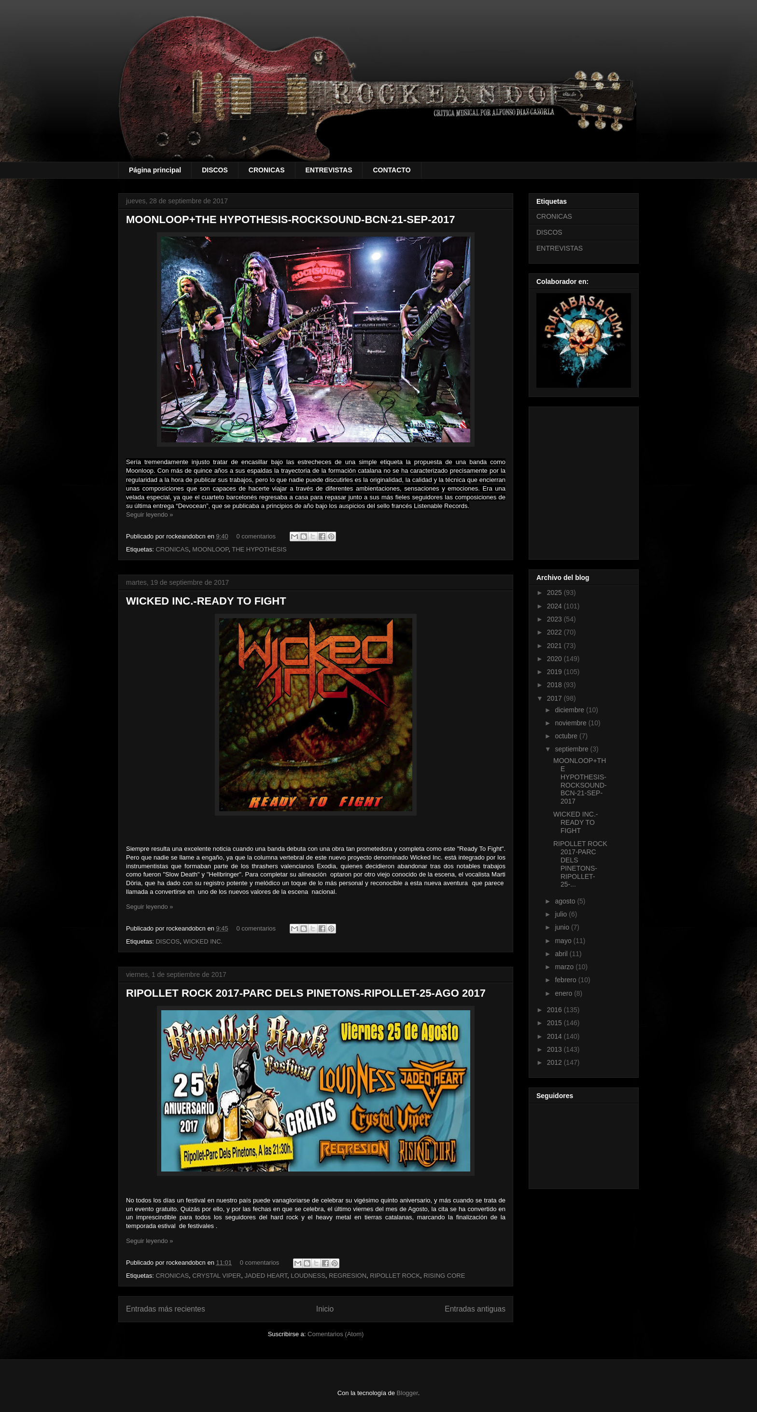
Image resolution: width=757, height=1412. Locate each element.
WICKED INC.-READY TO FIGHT (206, 601)
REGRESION (347, 1275)
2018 (555, 685)
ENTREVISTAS (329, 170)
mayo (564, 941)
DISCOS (215, 170)
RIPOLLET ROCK (395, 1275)
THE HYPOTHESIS (259, 549)
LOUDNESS (308, 1275)
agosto (566, 901)
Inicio (325, 1309)
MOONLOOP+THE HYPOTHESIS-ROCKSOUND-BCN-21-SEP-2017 (290, 219)
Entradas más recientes (165, 1309)
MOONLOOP (210, 549)
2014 (555, 1036)
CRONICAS (267, 170)
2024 (555, 606)
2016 (555, 1010)
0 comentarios (256, 536)
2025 (555, 592)
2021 (555, 646)
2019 (555, 672)
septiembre (572, 749)
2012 (555, 1062)
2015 (555, 1023)
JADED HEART (265, 1275)
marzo (565, 967)
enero (564, 993)
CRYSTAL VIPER (216, 1275)
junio (563, 927)
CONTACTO (391, 170)
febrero (566, 980)
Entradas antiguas (475, 1309)
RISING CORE (444, 1275)
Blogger (407, 1393)
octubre (567, 736)
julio (562, 914)
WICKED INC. (203, 941)
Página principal (155, 170)
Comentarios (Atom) (336, 1334)
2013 (555, 1049)
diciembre (570, 710)
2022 (555, 632)
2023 (555, 619)
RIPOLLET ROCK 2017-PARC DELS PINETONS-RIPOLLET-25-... (580, 864)
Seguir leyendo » (149, 514)
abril (562, 954)
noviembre (571, 723)
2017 (555, 698)
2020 (555, 659)
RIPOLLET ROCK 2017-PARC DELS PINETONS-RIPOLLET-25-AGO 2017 (306, 993)
